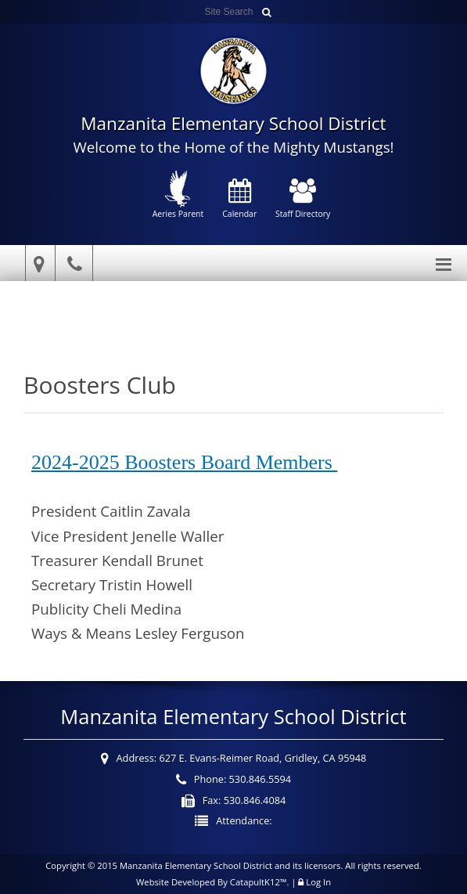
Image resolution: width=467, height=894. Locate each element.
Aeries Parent (178, 195)
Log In (318, 882)
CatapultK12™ (258, 882)
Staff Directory (302, 199)
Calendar (239, 199)
